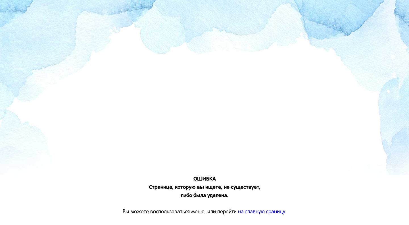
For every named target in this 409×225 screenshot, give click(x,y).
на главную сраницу (261, 212)
